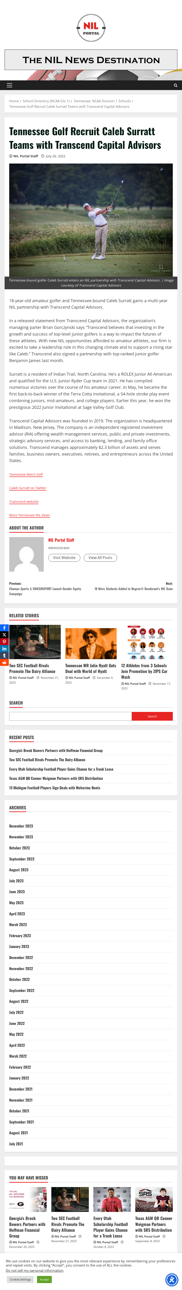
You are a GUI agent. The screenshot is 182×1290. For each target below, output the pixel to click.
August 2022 (18, 1006)
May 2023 (16, 907)
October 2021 (19, 1115)
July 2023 (16, 885)
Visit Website (64, 557)
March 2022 (18, 1060)
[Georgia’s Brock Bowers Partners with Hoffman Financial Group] (28, 1204)
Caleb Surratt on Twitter (32, 487)
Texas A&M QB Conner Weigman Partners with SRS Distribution (56, 783)
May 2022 (16, 1038)
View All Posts (100, 557)
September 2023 (21, 863)
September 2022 (21, 994)
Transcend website (27, 501)
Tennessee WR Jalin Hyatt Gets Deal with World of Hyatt (90, 673)
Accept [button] (44, 1279)
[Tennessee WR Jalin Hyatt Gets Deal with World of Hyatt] (91, 646)
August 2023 (18, 874)
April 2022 (17, 1049)
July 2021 (16, 1148)
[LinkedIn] (4, 648)
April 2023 (17, 918)
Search (16, 707)
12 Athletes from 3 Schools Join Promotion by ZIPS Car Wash (144, 675)
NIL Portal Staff (25, 156)
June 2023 (17, 896)
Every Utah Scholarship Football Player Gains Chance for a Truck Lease (61, 773)
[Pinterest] (4, 641)
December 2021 (20, 1093)
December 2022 (21, 962)
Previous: (50, 591)
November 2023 (21, 841)
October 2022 (19, 983)
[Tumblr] (4, 655)
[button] (9, 85)
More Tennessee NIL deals (34, 515)
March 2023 (18, 929)
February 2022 (20, 1071)
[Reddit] (4, 662)
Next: (132, 591)
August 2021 (18, 1137)
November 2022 (21, 973)
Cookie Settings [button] (20, 1279)
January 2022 (19, 1082)
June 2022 (17, 1027)
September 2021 (21, 1126)
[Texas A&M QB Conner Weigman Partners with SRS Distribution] (154, 1204)
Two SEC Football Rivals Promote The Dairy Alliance (32, 673)
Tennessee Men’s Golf (30, 474)
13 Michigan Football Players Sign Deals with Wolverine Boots (54, 792)
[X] (4, 634)
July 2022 (16, 1016)
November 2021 (20, 1104)
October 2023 (19, 852)
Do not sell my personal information (34, 1270)
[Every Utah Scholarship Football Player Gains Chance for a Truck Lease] (112, 1204)
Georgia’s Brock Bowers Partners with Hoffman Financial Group (56, 755)
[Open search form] (175, 85)
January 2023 (19, 951)
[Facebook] (4, 627)
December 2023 (21, 830)
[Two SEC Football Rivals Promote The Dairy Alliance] (35, 646)
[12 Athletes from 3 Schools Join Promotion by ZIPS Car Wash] (147, 646)
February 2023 (20, 940)
